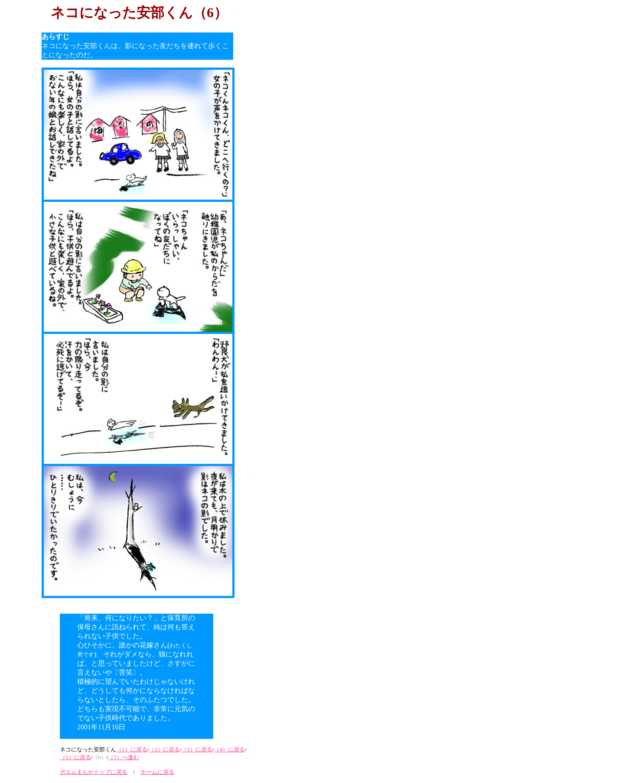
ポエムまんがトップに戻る (93, 772)
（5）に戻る (75, 757)
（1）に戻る (131, 749)
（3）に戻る (196, 749)
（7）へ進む (123, 757)
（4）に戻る (229, 749)
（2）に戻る (164, 749)
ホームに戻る (157, 772)
